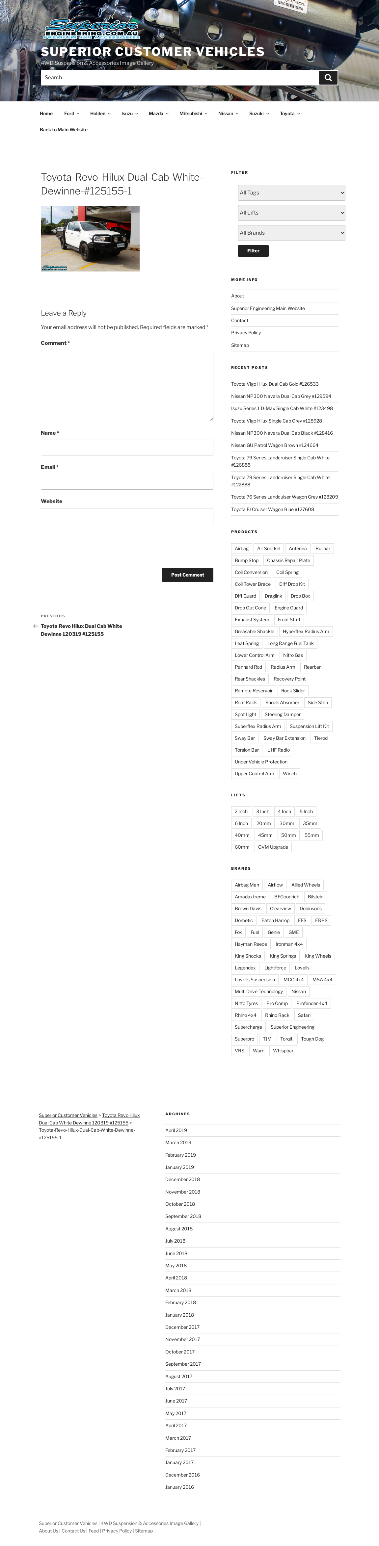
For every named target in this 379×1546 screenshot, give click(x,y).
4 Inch (284, 811)
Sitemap (240, 345)
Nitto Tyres (246, 1003)
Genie (274, 932)
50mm (288, 835)
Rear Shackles (250, 679)
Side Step (318, 702)
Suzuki (259, 113)
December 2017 (182, 1327)
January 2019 (179, 1167)
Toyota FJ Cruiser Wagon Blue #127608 (272, 509)
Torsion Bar (247, 750)
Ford (72, 113)
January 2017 (179, 1462)
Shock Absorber (282, 702)
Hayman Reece (251, 944)
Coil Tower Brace (253, 584)
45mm (265, 835)
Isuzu (130, 113)
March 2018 (178, 1290)
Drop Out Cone (250, 607)
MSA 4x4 (322, 979)
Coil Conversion (251, 572)
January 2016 (179, 1487)
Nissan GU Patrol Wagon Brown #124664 (274, 445)
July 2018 (175, 1241)
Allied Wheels (305, 885)
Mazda (159, 113)
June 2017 (176, 1401)
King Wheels (318, 956)
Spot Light (245, 714)
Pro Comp (277, 1003)
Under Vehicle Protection (261, 761)
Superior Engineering (292, 1027)
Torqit (286, 1039)
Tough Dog (312, 1039)
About (237, 295)
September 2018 (183, 1216)
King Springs (283, 956)
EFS (302, 920)
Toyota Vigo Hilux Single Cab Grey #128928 (276, 421)
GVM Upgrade (273, 847)
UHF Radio (278, 750)
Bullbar (322, 548)
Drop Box (300, 596)
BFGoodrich (286, 896)
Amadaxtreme (250, 896)
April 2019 (176, 1130)
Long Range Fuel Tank (290, 643)
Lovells (302, 967)
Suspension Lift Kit (309, 726)
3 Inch (262, 811)
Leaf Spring (247, 643)
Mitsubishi (193, 113)
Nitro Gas (293, 655)
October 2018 (180, 1204)
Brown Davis (248, 908)
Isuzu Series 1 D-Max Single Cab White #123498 (282, 408)
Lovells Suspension (255, 979)
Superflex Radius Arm (258, 726)
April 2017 (176, 1425)
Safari (304, 1015)
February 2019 (180, 1155)
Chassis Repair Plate (288, 560)
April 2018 (176, 1277)
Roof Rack (246, 702)
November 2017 (182, 1339)
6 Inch (241, 823)
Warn (258, 1050)
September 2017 (183, 1364)
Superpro (244, 1039)
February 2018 (180, 1302)
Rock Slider (293, 690)
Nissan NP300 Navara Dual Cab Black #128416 (282, 433)
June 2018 (176, 1253)
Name (50, 433)
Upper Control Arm (254, 773)
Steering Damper (283, 714)
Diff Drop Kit (292, 584)
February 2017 (180, 1450)
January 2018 (179, 1315)
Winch (290, 773)
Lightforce (275, 967)
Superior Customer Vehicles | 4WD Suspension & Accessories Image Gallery (119, 1523)
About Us (48, 1530)
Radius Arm (283, 667)
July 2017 (175, 1388)
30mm (287, 823)
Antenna (298, 548)
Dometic (244, 920)
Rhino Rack (277, 1015)
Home (46, 113)
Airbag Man (247, 885)
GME (293, 932)
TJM (267, 1039)
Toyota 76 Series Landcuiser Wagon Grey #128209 (284, 497)
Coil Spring (287, 572)
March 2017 (178, 1438)
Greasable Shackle (254, 631)
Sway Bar (245, 738)
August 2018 (179, 1228)
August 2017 (178, 1376)
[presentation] (91, 545)
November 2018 (182, 1192)
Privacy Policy (246, 332)
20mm (264, 823)
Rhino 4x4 (246, 1015)
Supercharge (248, 1027)
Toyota (290, 113)
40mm (242, 835)
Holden (101, 113)
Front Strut (289, 619)
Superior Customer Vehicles (153, 51)
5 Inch (306, 811)
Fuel (255, 932)
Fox (238, 932)
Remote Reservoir (254, 690)
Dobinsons (311, 908)
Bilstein (315, 896)
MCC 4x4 (294, 979)
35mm (310, 823)
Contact (239, 320)
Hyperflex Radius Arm (306, 631)
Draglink (273, 596)
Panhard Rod (248, 667)
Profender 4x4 (311, 1003)
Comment (55, 343)
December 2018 (182, 1179)
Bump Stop (246, 560)
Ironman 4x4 (289, 944)
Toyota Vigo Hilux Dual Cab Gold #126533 (275, 384)
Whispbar (283, 1050)
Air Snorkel (268, 548)
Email (50, 467)
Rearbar (312, 667)
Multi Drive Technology (259, 991)
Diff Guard (245, 596)
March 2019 (178, 1142)
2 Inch (241, 811)
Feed (94, 1530)
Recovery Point (290, 679)
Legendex (245, 967)
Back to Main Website (64, 129)
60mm (242, 847)
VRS (239, 1050)
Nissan (228, 113)
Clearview (280, 908)
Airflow (275, 885)
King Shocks (248, 956)
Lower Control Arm (255, 655)
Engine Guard (289, 607)
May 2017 (175, 1413)
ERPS (321, 920)
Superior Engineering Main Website (268, 308)
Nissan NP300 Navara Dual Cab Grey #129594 (281, 396)
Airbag (242, 548)
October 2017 (180, 1351)
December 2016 (182, 1475)
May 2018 (176, 1265)
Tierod (321, 738)
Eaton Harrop (275, 920)
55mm (312, 835)
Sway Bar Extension (284, 738)
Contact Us (73, 1530)
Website (51, 501)
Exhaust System (252, 619)
